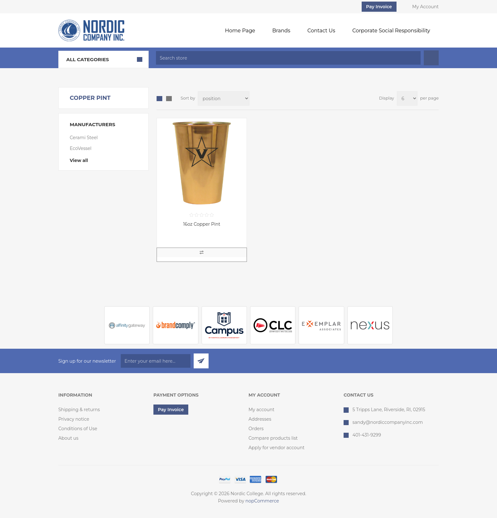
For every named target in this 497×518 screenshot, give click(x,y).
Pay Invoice (379, 7)
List (169, 98)
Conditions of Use (77, 428)
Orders (256, 428)
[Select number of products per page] (407, 98)
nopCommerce (262, 501)
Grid (159, 98)
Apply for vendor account (276, 447)
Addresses (259, 419)
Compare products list (273, 438)
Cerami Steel (84, 137)
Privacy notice (73, 419)
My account (261, 409)
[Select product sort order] (223, 98)
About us (68, 438)
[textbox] (288, 58)
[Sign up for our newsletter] (155, 361)
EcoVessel (81, 148)
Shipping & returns (79, 409)
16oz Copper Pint (201, 224)
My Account (425, 7)
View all (79, 160)
